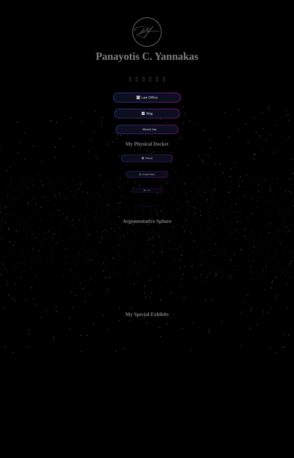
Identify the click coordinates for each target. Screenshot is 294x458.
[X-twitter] (157, 80)
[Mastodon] (144, 80)
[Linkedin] (137, 80)
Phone (147, 158)
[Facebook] (150, 80)
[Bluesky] (164, 80)
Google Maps (147, 174)
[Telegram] (130, 80)
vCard (147, 190)
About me (147, 129)
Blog (147, 114)
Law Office (147, 97)
